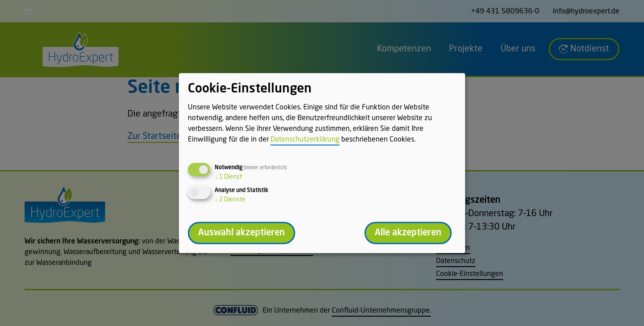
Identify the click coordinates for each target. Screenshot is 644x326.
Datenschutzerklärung (305, 139)
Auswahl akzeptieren (241, 232)
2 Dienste (230, 199)
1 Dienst (228, 176)
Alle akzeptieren (408, 232)
